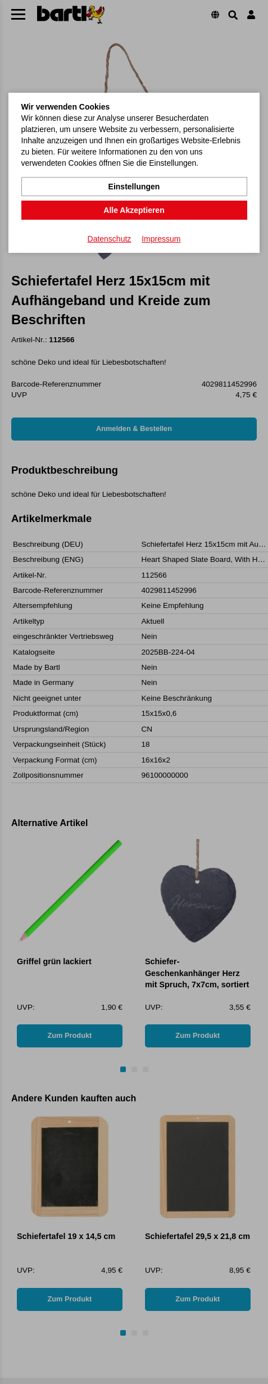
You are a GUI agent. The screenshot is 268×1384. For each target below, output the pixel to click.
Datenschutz (109, 238)
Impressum (161, 238)
